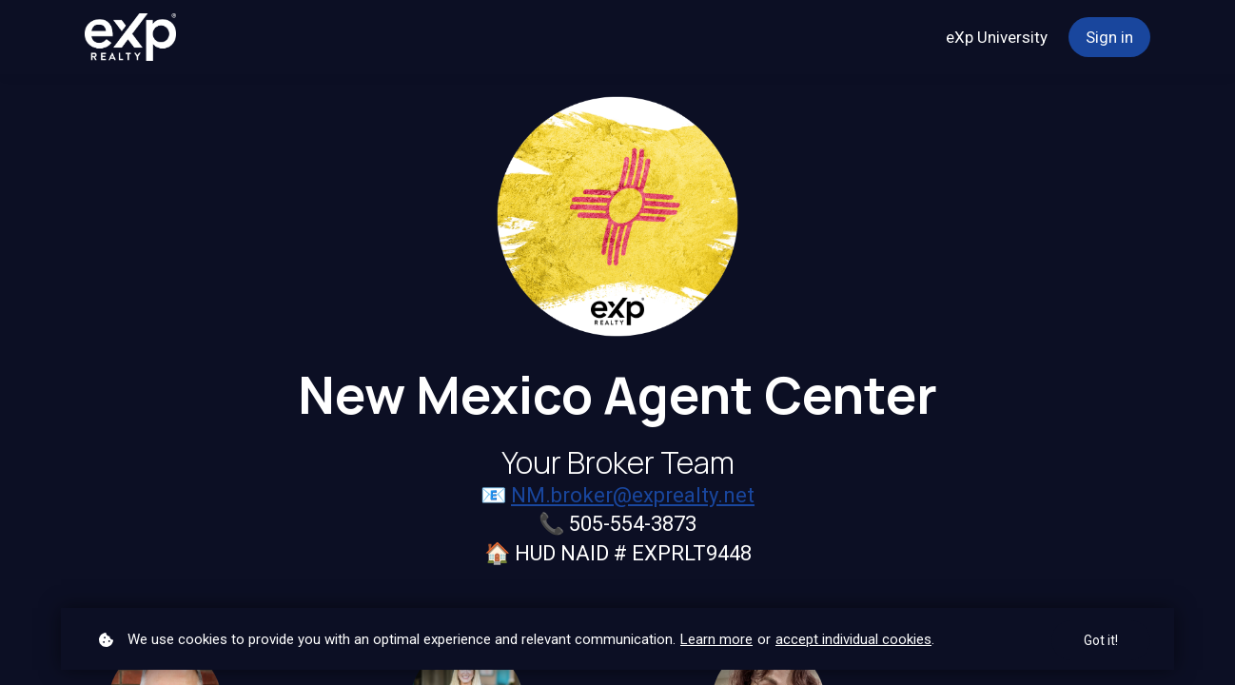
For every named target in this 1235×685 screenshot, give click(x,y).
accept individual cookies (853, 639)
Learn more (716, 639)
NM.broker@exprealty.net (633, 495)
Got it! (1101, 640)
